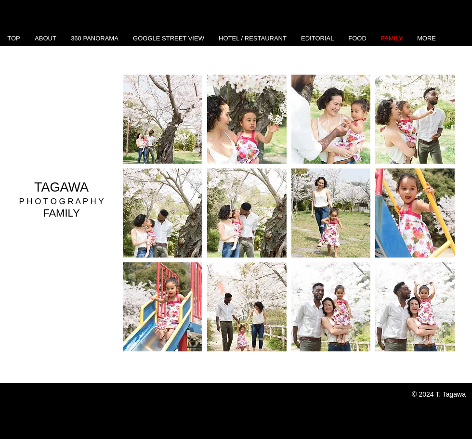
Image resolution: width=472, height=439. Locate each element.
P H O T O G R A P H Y (61, 201)
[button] (162, 119)
